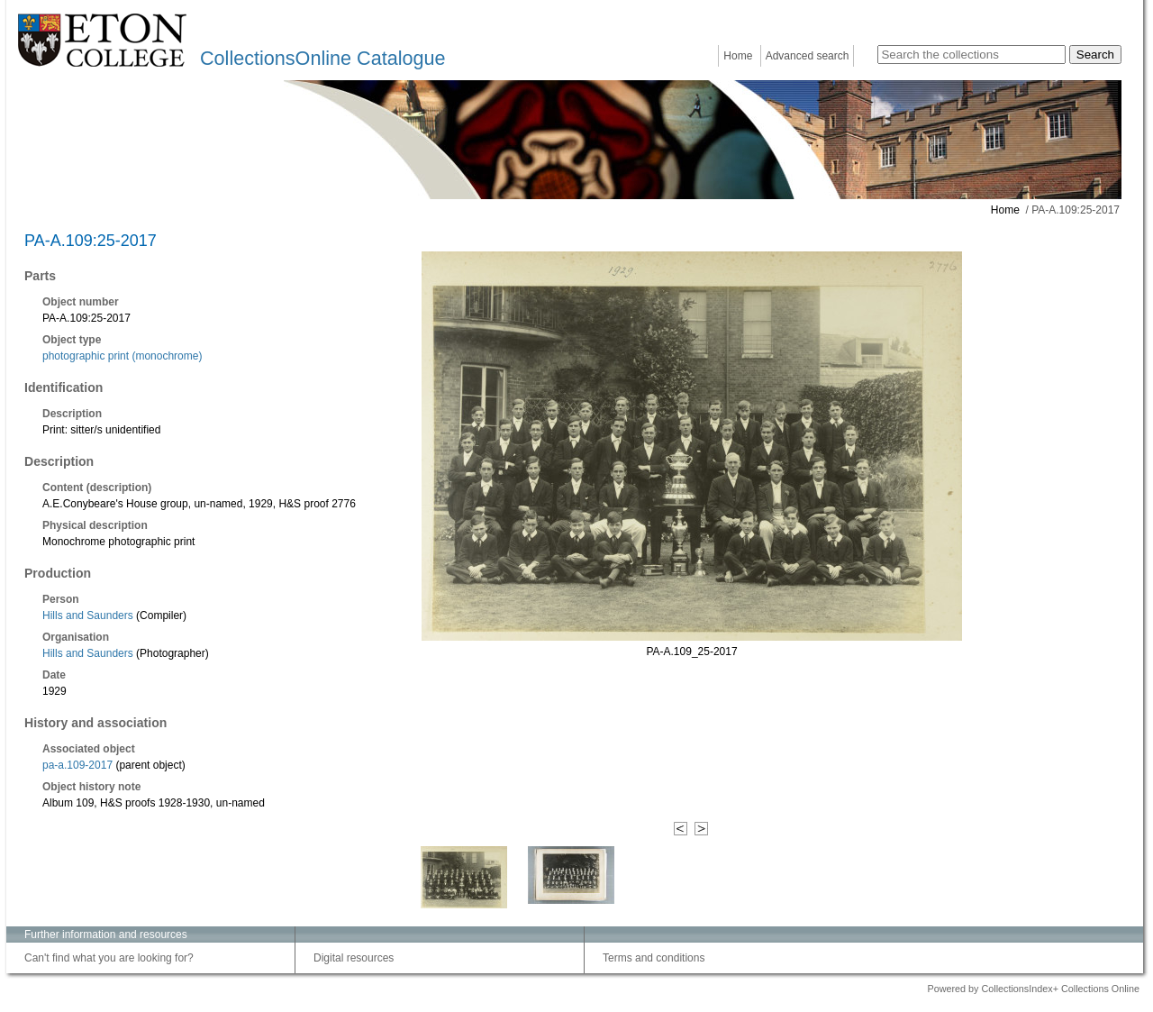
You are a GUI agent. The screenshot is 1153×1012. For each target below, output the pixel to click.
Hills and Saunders (89, 615)
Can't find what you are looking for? (109, 958)
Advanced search (807, 56)
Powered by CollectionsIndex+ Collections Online (1033, 988)
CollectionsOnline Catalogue (322, 58)
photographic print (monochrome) (122, 356)
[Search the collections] (971, 54)
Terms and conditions (653, 958)
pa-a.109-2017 (77, 765)
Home (737, 56)
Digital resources (353, 958)
